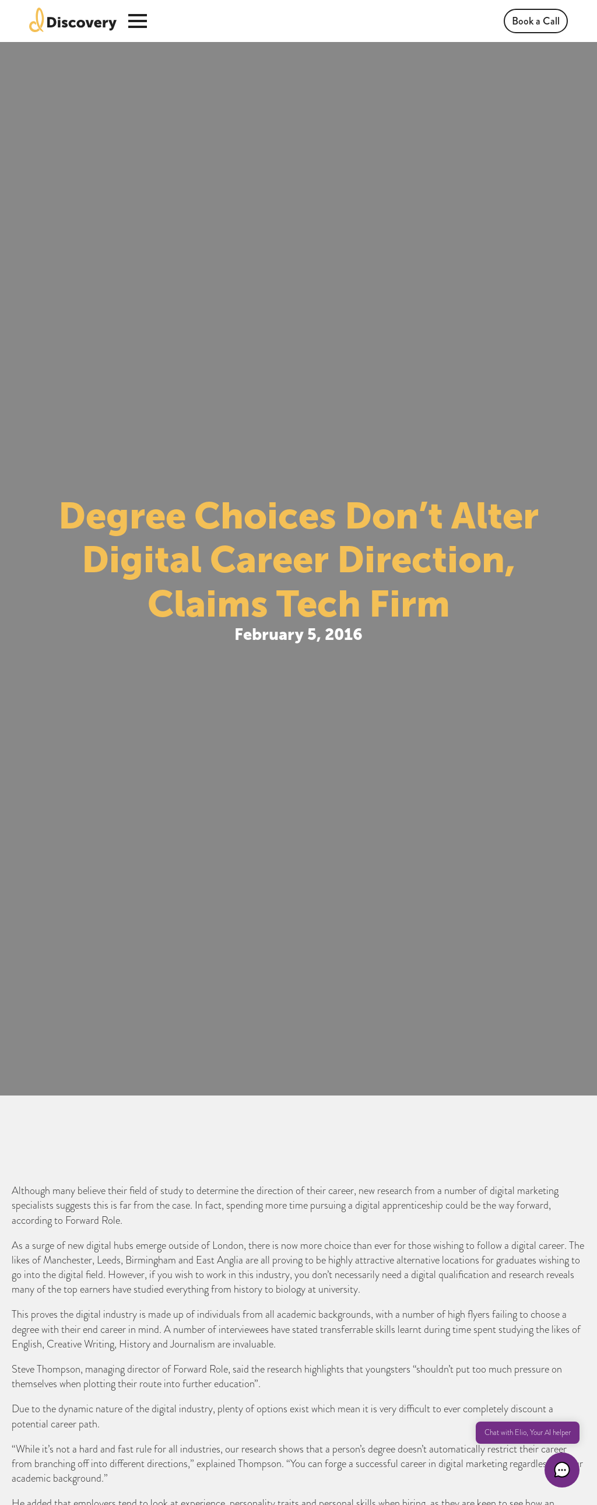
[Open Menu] (137, 21)
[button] (562, 1470)
